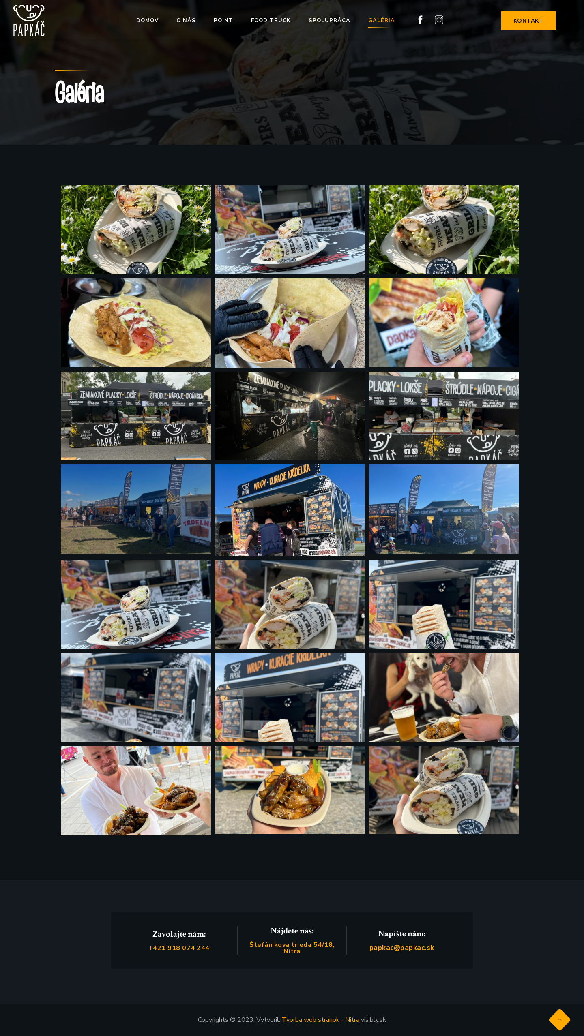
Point (223, 20)
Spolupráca (329, 20)
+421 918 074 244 (179, 948)
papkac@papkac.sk (401, 948)
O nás (186, 20)
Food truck (271, 20)
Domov (147, 20)
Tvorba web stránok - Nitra (320, 1019)
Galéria (381, 20)
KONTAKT (528, 21)
